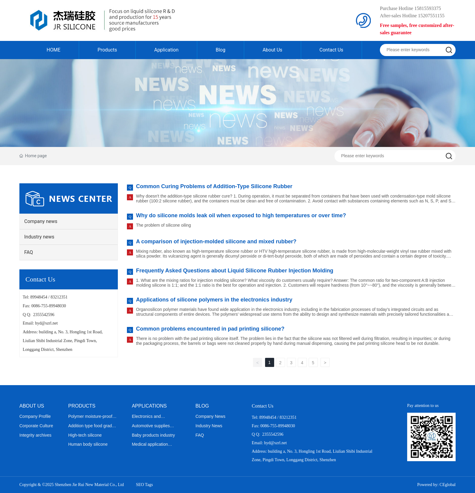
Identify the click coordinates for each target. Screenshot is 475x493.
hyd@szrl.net (46, 323)
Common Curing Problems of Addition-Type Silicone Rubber (214, 186)
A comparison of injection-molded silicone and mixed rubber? (216, 241)
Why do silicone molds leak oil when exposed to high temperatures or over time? (241, 215)
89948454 (38, 297)
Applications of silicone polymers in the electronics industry (214, 300)
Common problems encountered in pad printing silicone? (210, 329)
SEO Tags (144, 484)
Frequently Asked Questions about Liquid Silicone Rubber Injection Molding (234, 271)
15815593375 (427, 8)
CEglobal (448, 484)
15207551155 (431, 15)
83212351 (59, 297)
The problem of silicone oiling (163, 225)
